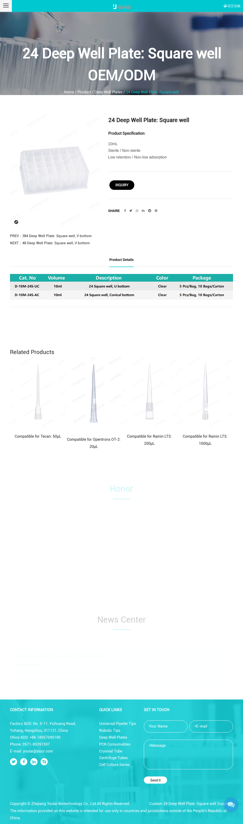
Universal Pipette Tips (117, 723)
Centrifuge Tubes (113, 758)
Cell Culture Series (114, 764)
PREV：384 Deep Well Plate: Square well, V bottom (51, 236)
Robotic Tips (109, 730)
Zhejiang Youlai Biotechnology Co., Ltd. (64, 803)
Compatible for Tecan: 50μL (38, 436)
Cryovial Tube (110, 751)
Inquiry (121, 185)
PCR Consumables (114, 744)
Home (69, 92)
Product (84, 92)
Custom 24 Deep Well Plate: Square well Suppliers (191, 803)
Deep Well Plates (108, 92)
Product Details (121, 260)
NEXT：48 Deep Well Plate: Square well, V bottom (50, 243)
